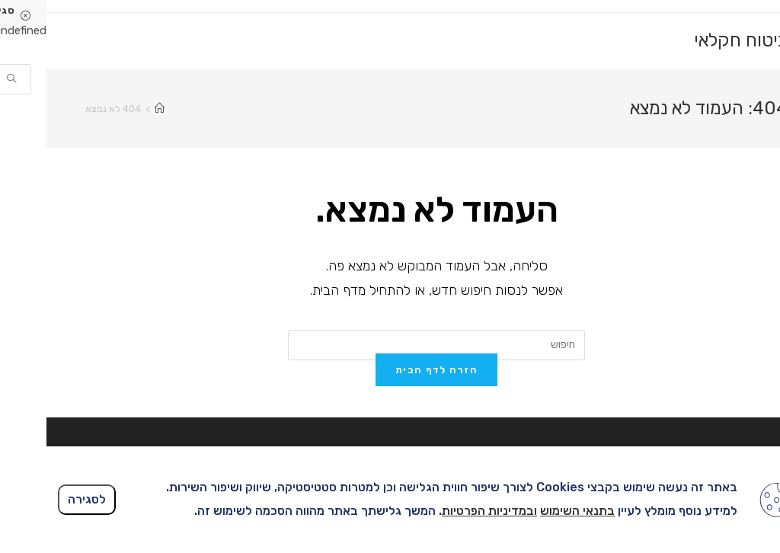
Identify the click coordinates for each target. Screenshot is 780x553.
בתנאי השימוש (531, 510)
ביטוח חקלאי (694, 40)
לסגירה (40, 499)
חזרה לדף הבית (390, 421)
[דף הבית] (113, 108)
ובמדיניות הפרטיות (443, 510)
